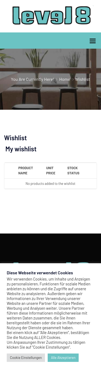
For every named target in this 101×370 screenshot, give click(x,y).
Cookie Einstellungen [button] (26, 357)
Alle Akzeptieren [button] (63, 357)
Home (64, 79)
